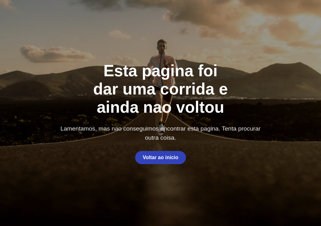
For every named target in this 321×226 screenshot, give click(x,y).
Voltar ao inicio (160, 157)
